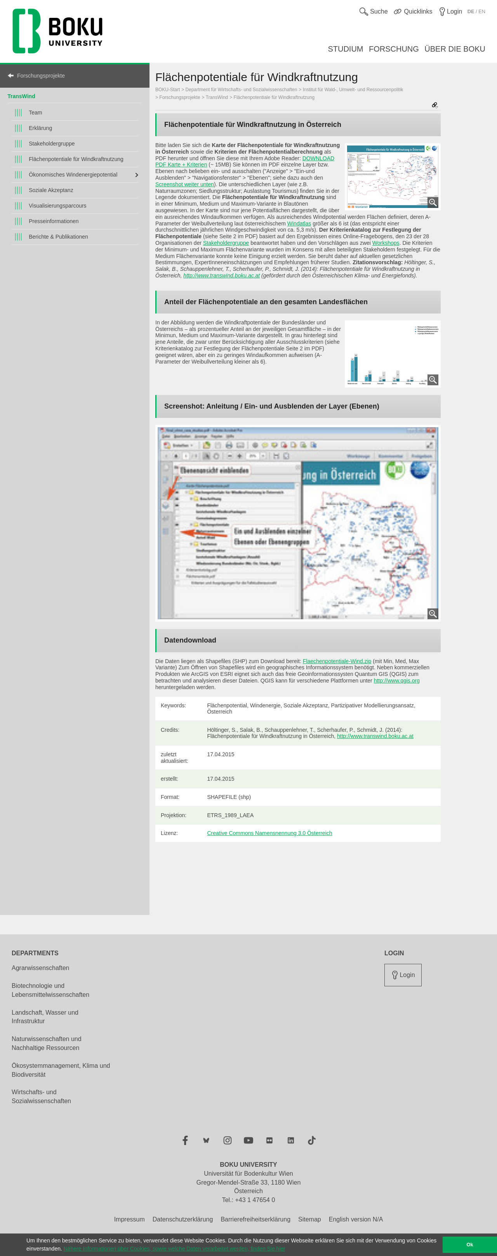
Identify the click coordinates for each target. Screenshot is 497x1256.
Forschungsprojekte (41, 76)
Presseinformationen (53, 221)
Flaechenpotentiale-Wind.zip (337, 661)
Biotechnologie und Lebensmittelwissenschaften (50, 990)
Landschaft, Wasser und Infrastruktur (45, 1017)
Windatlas (299, 223)
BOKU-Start (167, 89)
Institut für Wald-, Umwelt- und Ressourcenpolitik (353, 89)
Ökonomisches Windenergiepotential (73, 175)
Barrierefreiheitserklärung (255, 1219)
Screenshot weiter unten (184, 184)
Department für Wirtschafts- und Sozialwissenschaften (241, 89)
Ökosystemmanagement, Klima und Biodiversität (61, 1070)
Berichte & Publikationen (58, 237)
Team (35, 112)
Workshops (386, 243)
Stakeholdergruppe (52, 143)
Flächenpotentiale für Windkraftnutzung (76, 159)
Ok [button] (470, 1244)
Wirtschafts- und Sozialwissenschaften (41, 1096)
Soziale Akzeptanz (51, 190)
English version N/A (356, 1219)
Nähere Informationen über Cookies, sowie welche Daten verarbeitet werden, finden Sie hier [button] (174, 1249)
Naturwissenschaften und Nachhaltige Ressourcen (47, 1043)
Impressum (129, 1219)
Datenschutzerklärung (183, 1219)
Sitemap (309, 1219)
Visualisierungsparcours (57, 206)
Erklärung (40, 128)
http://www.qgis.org (397, 680)
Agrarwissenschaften (41, 968)
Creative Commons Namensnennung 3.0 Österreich (269, 833)
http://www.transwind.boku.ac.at (221, 275)
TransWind (21, 96)
